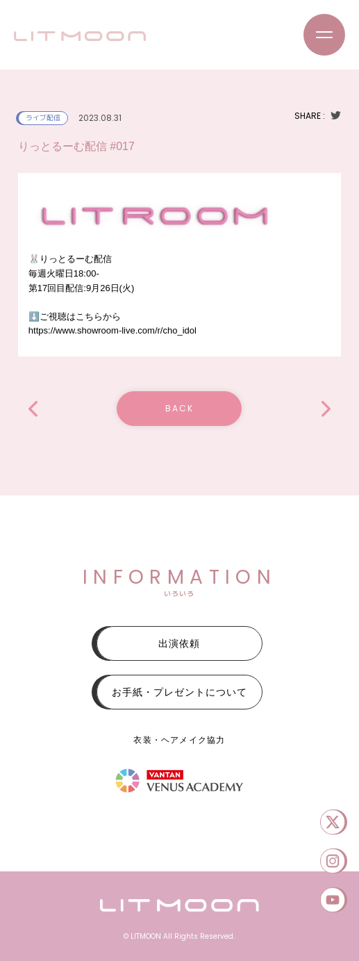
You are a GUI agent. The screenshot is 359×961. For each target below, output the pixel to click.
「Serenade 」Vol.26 (326, 409)
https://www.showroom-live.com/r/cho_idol (112, 330)
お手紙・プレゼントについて (179, 692)
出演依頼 (179, 643)
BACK (179, 408)
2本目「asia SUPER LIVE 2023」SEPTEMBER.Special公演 (32, 409)
